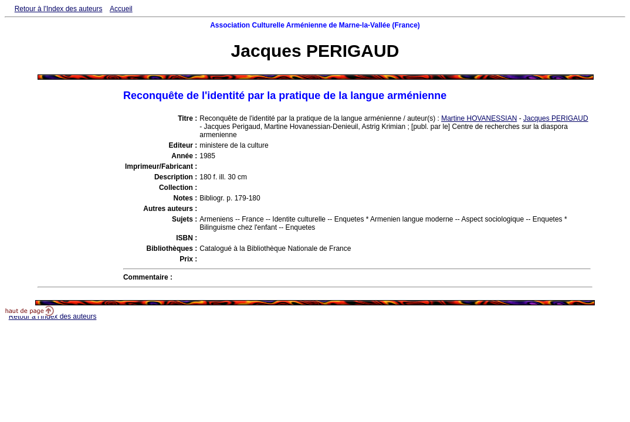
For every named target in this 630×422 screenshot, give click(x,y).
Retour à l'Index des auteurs (59, 9)
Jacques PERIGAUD (555, 118)
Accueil (121, 9)
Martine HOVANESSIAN (479, 118)
